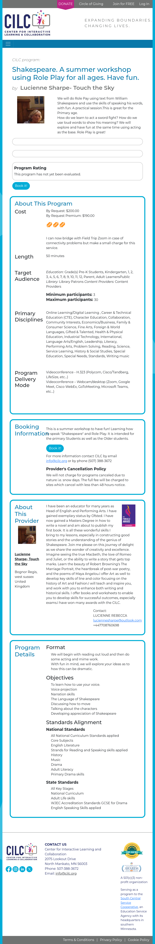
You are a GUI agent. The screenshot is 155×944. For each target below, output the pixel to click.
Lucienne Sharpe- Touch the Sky (67, 87)
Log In (144, 4)
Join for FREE (123, 4)
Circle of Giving (91, 4)
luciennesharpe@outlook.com (117, 620)
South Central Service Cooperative (131, 903)
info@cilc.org (56, 461)
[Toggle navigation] (8, 44)
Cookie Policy (138, 940)
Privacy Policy (111, 940)
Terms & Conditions (78, 940)
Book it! (21, 186)
